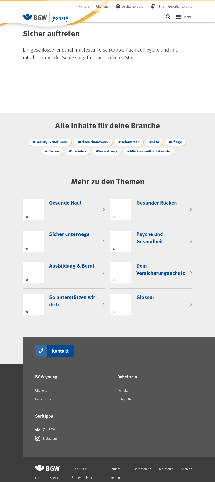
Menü (187, 16)
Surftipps (44, 400)
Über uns (102, 6)
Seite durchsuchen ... (168, 16)
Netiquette (124, 383)
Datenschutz (142, 453)
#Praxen (52, 151)
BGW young (46, 361)
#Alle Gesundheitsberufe (148, 151)
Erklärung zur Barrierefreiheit (82, 457)
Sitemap (186, 453)
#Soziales (77, 151)
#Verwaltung (107, 151)
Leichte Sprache (132, 6)
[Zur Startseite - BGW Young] (35, 17)
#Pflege (175, 142)
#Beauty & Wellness (50, 142)
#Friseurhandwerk (93, 142)
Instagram (46, 422)
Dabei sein (127, 361)
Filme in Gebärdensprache (174, 6)
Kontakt (84, 6)
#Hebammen (129, 142)
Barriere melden (114, 457)
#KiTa (154, 142)
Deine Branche (45, 383)
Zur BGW (45, 413)
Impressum (166, 453)
